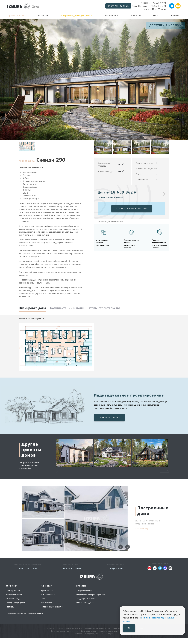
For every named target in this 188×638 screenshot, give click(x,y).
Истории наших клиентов (52, 607)
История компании (14, 594)
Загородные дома (84, 590)
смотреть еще (142, 529)
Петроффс (109, 633)
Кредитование (47, 590)
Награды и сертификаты (16, 602)
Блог (43, 598)
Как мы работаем (13, 590)
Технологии (42, 15)
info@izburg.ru (116, 568)
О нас (156, 15)
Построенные (112, 15)
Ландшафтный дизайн (85, 598)
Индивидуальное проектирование (90, 594)
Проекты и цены (16, 15)
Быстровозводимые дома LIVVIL (76, 15)
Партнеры (10, 607)
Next (164, 472)
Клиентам (136, 15)
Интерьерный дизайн (85, 602)
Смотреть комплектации (110, 197)
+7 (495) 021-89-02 (153, 2)
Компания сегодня (13, 598)
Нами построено (48, 594)
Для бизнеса (46, 602)
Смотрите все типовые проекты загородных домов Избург (29, 465)
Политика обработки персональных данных (24, 613)
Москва (35, 6)
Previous (61, 472)
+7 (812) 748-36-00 (149, 6)
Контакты (175, 15)
